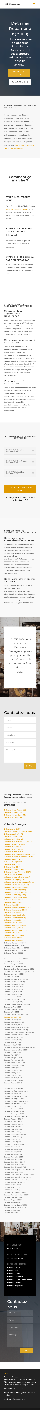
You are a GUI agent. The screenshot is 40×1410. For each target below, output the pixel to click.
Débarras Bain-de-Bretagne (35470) (18, 842)
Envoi (29, 766)
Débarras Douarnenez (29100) (15, 910)
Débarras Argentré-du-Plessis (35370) (18, 832)
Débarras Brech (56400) (13, 859)
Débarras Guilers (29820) (13, 940)
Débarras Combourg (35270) (15, 895)
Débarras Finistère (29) (13, 812)
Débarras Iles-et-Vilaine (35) (15, 815)
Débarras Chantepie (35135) (14, 880)
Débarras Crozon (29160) (13, 900)
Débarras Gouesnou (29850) (15, 925)
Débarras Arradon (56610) (13, 834)
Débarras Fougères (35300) (14, 920)
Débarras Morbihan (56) (13, 817)
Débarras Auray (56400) (13, 837)
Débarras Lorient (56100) (12, 1017)
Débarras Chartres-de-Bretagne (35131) (19, 882)
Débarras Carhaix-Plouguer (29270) (17, 872)
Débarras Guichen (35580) (14, 935)
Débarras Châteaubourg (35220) (16, 885)
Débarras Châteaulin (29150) (15, 890)
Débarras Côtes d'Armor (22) (15, 810)
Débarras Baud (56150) (12, 847)
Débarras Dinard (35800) (13, 905)
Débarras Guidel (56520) (13, 938)
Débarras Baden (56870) (13, 839)
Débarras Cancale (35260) (14, 869)
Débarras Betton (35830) (13, 852)
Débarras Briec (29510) (12, 864)
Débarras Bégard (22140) (13, 849)
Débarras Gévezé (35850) (13, 923)
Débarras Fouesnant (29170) (15, 918)
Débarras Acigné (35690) (13, 829)
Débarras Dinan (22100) (13, 902)
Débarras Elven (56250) (13, 912)
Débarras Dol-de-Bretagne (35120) (17, 907)
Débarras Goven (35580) (13, 928)
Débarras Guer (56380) (12, 933)
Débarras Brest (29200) (13, 862)
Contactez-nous (19, 73)
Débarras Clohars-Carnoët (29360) (17, 892)
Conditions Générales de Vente (14, 1399)
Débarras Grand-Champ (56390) (16, 930)
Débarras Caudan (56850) (13, 875)
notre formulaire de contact (17, 209)
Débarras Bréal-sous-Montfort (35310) (18, 857)
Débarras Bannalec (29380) (14, 844)
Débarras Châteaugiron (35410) (16, 887)
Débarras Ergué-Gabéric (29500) (16, 915)
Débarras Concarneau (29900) (15, 897)
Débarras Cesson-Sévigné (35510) (17, 877)
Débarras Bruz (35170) (12, 867)
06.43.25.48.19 (20, 82)
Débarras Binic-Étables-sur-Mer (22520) (19, 854)
